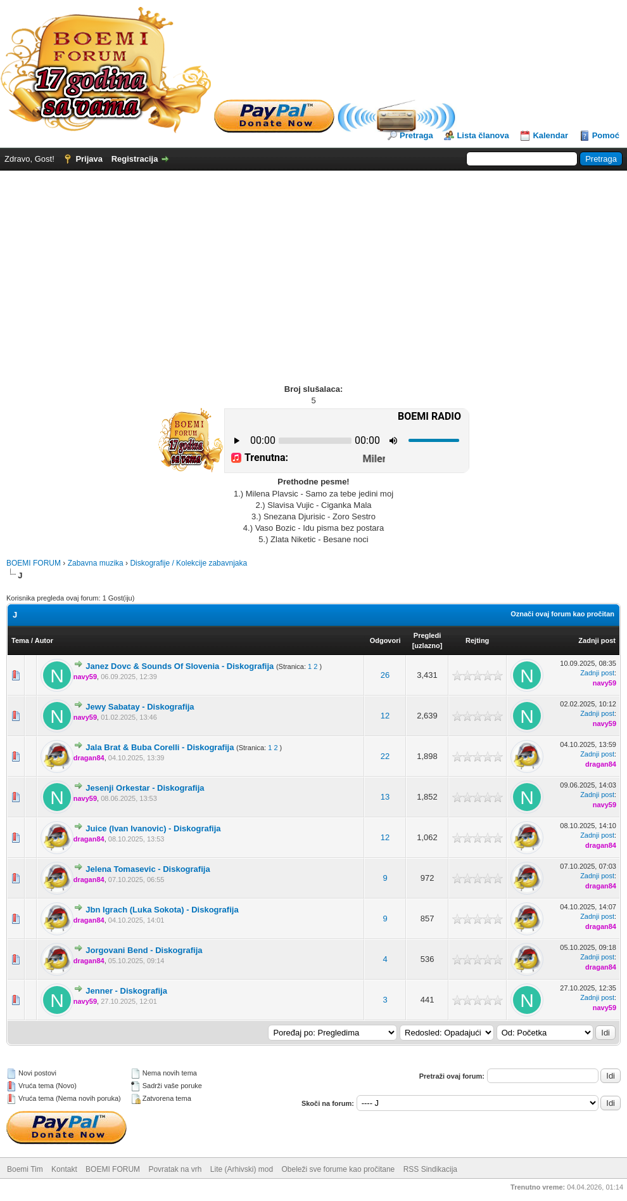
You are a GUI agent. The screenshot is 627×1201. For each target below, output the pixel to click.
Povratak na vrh (174, 1169)
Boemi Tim (25, 1169)
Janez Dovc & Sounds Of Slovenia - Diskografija (180, 666)
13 (385, 797)
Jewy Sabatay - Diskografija (140, 706)
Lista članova (483, 135)
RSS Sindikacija (430, 1169)
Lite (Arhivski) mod (241, 1169)
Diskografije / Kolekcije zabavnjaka (188, 563)
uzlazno (427, 645)
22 (385, 756)
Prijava (89, 159)
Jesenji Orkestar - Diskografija (145, 788)
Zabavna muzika (96, 563)
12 (385, 715)
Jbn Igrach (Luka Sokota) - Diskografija (162, 909)
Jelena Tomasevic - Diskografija (148, 869)
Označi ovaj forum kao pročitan (562, 614)
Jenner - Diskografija (126, 991)
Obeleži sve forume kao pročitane (338, 1169)
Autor (44, 640)
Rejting (477, 640)
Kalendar (550, 135)
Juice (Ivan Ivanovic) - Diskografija (153, 828)
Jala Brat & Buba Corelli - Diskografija (160, 747)
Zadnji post (597, 640)
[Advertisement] (313, 265)
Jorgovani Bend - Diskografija (144, 950)
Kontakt (64, 1169)
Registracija (134, 159)
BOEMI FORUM (33, 563)
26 (385, 675)
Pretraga (416, 135)
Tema (20, 640)
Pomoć (605, 135)
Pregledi (427, 635)
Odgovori (385, 640)
